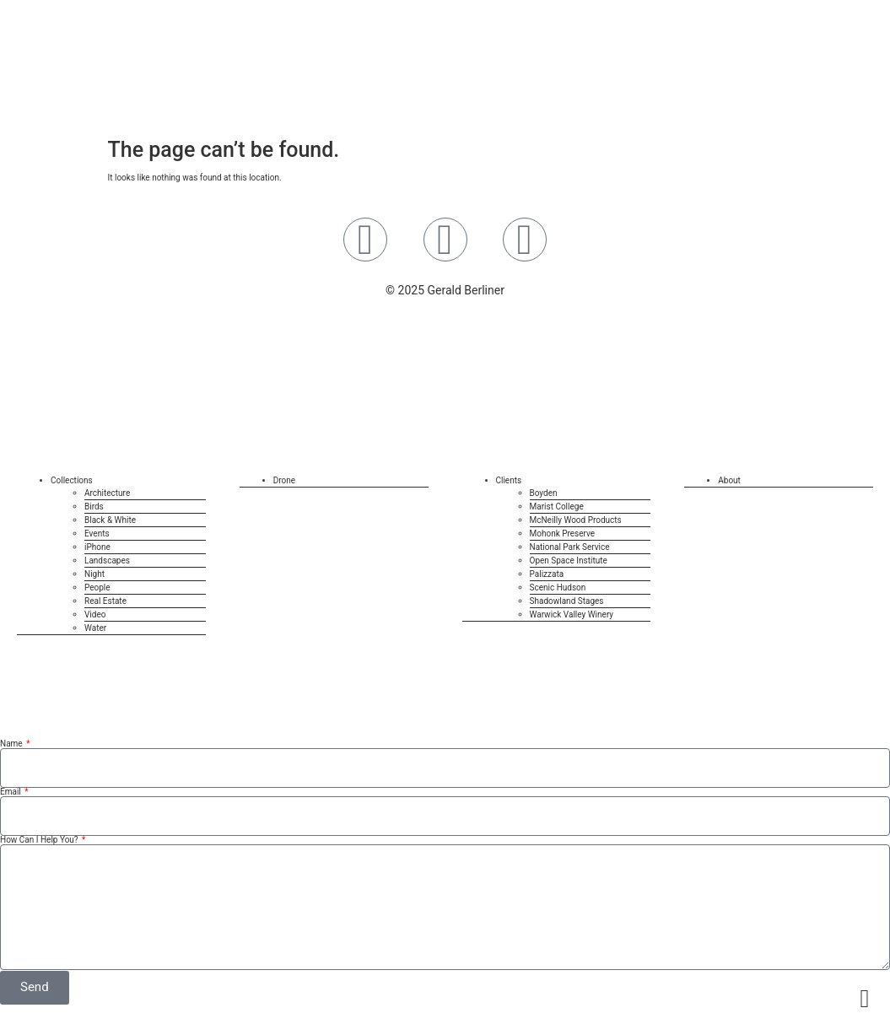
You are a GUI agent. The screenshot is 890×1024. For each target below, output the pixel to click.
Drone (284, 480)
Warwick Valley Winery (572, 614)
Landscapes (107, 560)
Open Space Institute (568, 560)
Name (12, 744)
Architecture (107, 493)
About (729, 480)
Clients (509, 480)
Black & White (110, 520)
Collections (72, 480)
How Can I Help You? (40, 840)
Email (11, 792)
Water (95, 628)
